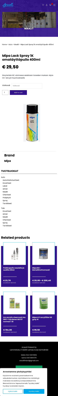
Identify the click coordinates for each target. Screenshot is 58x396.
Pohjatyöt (7, 197)
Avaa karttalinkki (41, 350)
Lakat (5, 186)
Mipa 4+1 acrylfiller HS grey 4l (42, 318)
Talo (3, 208)
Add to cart (18, 92)
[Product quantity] (5, 92)
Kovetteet (7, 183)
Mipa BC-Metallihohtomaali (41, 269)
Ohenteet (7, 194)
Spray (5, 200)
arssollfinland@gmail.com (29, 361)
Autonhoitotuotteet (11, 180)
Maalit (29, 28)
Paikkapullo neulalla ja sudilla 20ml (13, 269)
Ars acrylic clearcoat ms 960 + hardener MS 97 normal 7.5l (14, 319)
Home (4, 44)
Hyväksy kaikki (34, 391)
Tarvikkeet (7, 203)
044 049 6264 (31, 355)
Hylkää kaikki (12, 391)
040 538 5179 (31, 358)
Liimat (5, 189)
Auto (10, 44)
